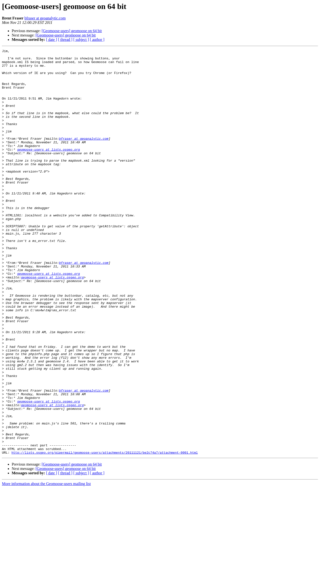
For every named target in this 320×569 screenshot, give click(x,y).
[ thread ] (65, 39)
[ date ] (51, 39)
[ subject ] (81, 39)
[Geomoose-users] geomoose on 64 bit (72, 31)
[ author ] (97, 39)
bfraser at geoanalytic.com (45, 18)
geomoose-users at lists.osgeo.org (48, 170)
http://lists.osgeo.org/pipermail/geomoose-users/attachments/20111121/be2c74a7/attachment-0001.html (104, 533)
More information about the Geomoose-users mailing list (46, 565)
